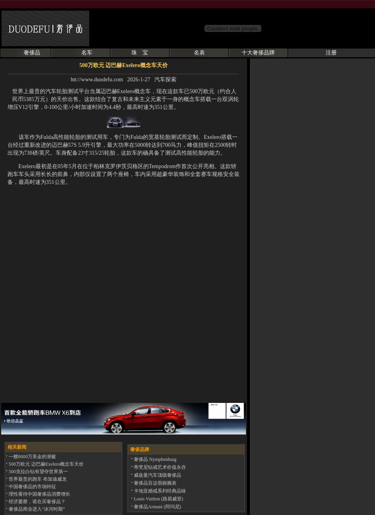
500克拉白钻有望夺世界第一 (38, 471)
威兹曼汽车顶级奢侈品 (157, 475)
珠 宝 (139, 53)
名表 (199, 53)
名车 (86, 53)
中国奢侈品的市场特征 (32, 486)
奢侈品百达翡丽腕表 (154, 483)
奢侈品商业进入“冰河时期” (36, 509)
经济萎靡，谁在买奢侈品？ (37, 501)
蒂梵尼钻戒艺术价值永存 (159, 467)
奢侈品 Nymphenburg (154, 459)
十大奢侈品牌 (258, 53)
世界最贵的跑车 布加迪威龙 (37, 479)
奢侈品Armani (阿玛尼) (157, 506)
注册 (331, 53)
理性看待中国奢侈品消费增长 (39, 494)
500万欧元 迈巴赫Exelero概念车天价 (46, 464)
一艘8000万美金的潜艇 (32, 456)
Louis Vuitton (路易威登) (158, 499)
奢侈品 (32, 53)
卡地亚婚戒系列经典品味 (159, 491)
